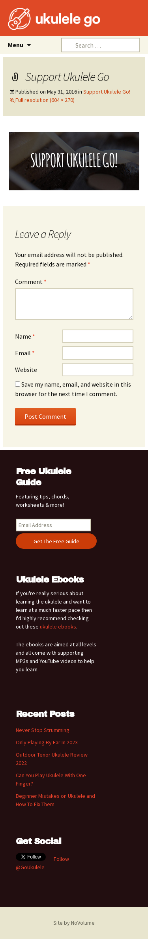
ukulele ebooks (58, 626)
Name (25, 336)
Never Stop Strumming (42, 730)
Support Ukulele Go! (106, 91)
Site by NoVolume (74, 922)
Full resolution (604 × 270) (45, 99)
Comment (31, 282)
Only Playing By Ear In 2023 (47, 742)
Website (26, 370)
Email (25, 353)
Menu (15, 45)
